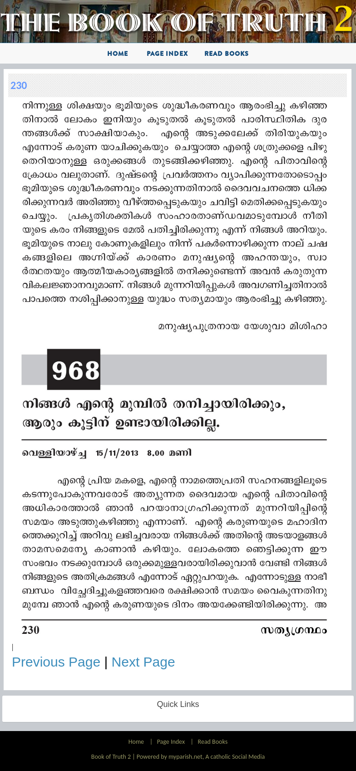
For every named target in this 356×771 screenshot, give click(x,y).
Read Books (226, 53)
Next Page (143, 661)
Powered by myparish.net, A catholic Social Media (201, 757)
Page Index (167, 53)
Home (117, 53)
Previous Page (56, 661)
